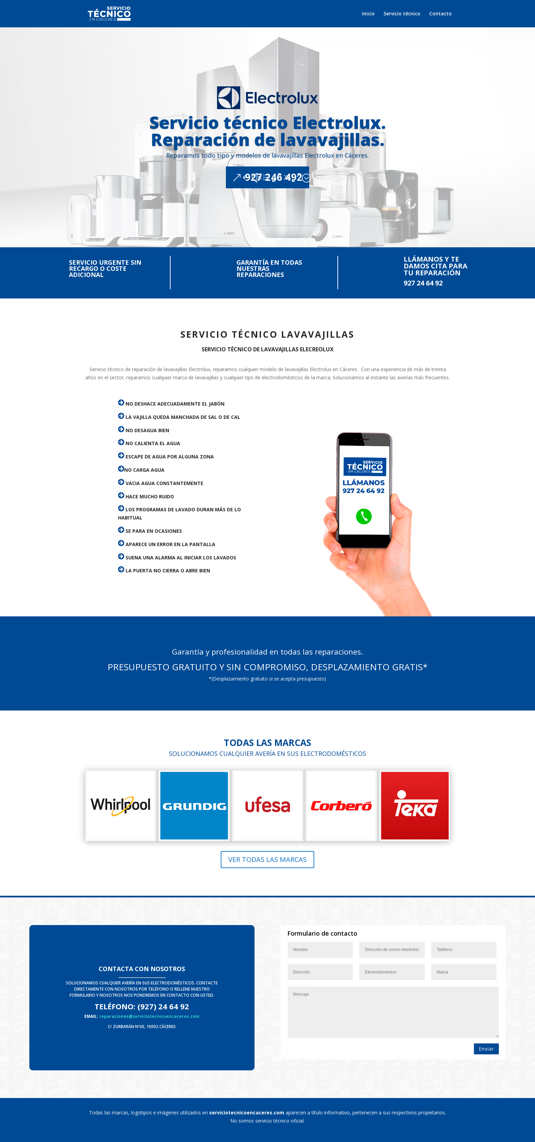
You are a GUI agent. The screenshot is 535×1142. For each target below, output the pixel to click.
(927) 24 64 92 (163, 1006)
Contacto (440, 14)
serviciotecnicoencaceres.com (246, 1112)
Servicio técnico (402, 14)
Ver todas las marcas (267, 859)
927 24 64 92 (423, 283)
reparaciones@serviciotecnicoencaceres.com (149, 1016)
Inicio (368, 14)
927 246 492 (274, 198)
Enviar (486, 1048)
